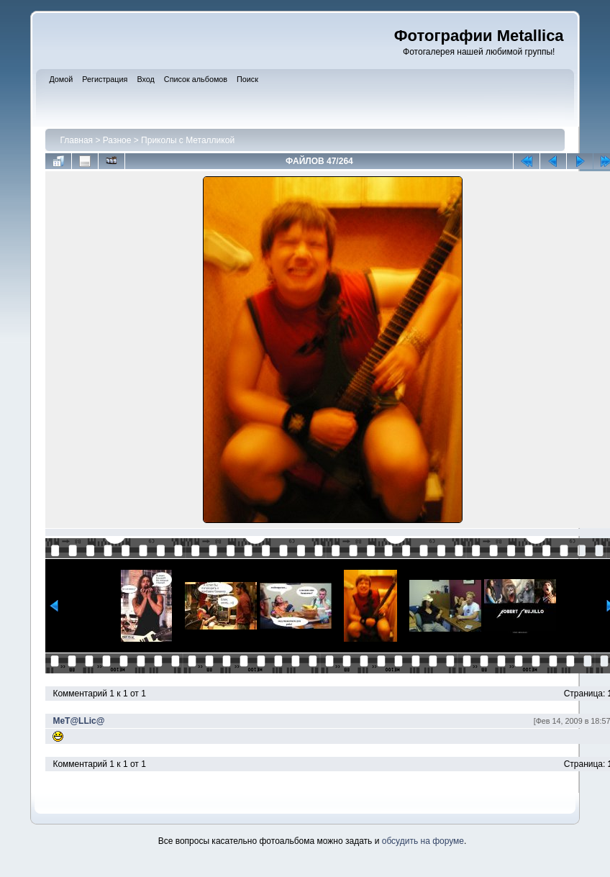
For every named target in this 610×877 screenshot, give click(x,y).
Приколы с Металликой (188, 140)
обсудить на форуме (423, 841)
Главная (76, 140)
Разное (117, 140)
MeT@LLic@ (78, 721)
